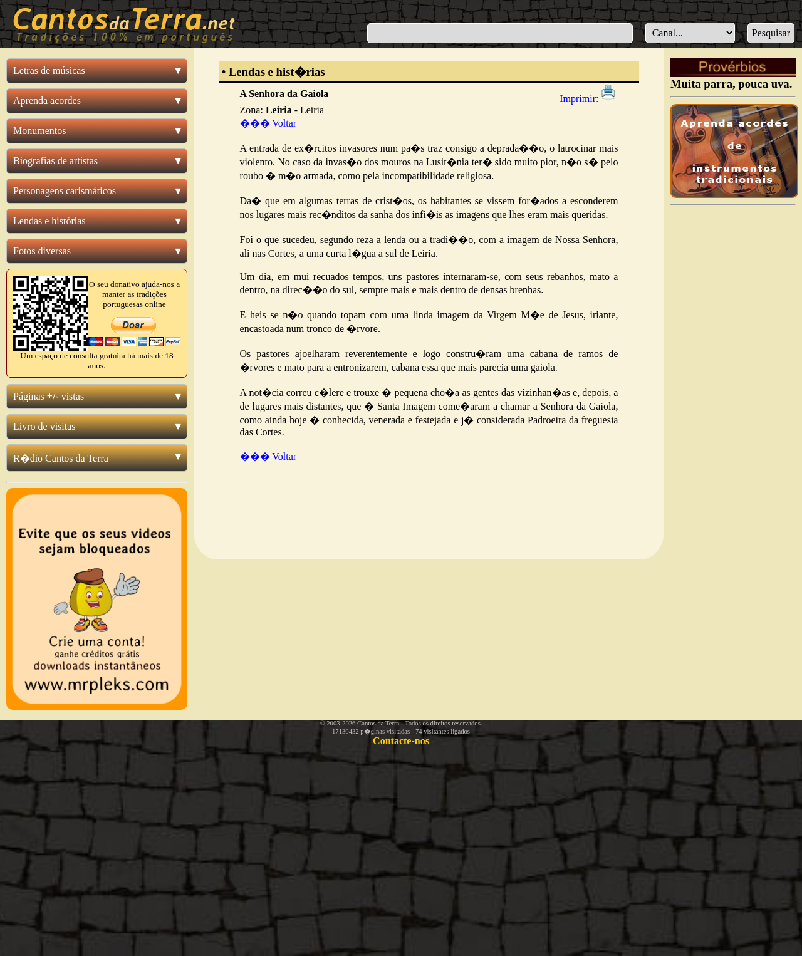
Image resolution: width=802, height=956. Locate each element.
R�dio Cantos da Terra (60, 458)
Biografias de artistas (55, 160)
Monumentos (39, 130)
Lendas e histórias (49, 221)
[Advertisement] (428, 515)
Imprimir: (589, 98)
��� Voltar (268, 123)
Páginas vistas (48, 396)
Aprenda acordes (47, 100)
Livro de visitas (44, 426)
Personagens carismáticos (64, 190)
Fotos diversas (42, 251)
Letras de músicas (49, 70)
